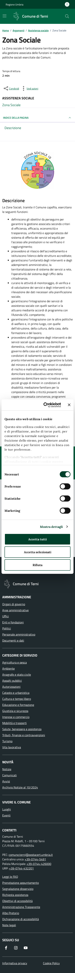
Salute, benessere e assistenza (21, 729)
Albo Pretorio (10, 913)
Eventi (6, 815)
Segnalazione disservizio (17, 889)
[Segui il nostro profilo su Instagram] (16, 948)
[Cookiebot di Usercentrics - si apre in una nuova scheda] (46, 404)
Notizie (6, 769)
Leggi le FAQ (10, 876)
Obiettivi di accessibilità (17, 901)
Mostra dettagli (51, 527)
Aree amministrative (15, 610)
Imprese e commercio (15, 717)
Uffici (5, 616)
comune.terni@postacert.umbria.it (31, 854)
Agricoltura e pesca (14, 662)
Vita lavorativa (11, 747)
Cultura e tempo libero (16, 698)
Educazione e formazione (18, 705)
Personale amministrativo (18, 634)
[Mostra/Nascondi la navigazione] (4, 16)
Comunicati (9, 775)
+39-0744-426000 (39, 864)
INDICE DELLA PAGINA (37, 117)
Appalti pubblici (12, 680)
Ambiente (8, 668)
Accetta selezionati (37, 552)
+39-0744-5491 (35, 859)
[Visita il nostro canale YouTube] (25, 948)
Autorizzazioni (11, 686)
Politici (6, 628)
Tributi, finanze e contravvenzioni (23, 735)
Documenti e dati (13, 640)
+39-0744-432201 (21, 868)
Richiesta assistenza (15, 895)
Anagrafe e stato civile (16, 674)
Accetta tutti (37, 539)
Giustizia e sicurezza (15, 711)
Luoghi (6, 809)
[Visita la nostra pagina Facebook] (6, 948)
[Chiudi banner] (69, 405)
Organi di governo (13, 604)
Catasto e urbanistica (15, 692)
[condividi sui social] (11, 88)
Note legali (9, 925)
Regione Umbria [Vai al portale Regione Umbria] (14, 4)
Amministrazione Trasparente (21, 907)
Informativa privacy (14, 963)
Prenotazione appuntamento (20, 882)
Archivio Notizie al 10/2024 (20, 787)
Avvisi (6, 781)
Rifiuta (37, 565)
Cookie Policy (51, 963)
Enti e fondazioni (13, 622)
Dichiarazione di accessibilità (20, 919)
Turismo (7, 741)
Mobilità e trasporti (14, 723)
